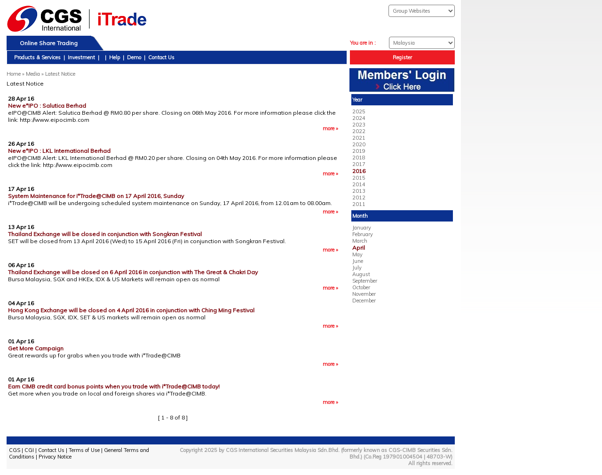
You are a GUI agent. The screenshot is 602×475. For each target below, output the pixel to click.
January (361, 227)
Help (114, 57)
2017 (358, 164)
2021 (358, 138)
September (364, 280)
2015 (358, 177)
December (364, 300)
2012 (358, 197)
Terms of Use (84, 450)
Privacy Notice (55, 456)
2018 (358, 157)
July (357, 267)
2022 (358, 131)
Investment (81, 57)
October (361, 287)
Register (402, 57)
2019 (358, 151)
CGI (29, 450)
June (357, 261)
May (357, 254)
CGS (14, 450)
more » (330, 128)
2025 (358, 111)
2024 (358, 118)
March (359, 241)
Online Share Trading (49, 43)
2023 (358, 124)
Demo (134, 57)
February (362, 234)
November (364, 294)
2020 (358, 144)
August (361, 274)
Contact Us (161, 57)
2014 (358, 184)
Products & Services (37, 57)
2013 (358, 191)
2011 (358, 204)
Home (14, 74)
